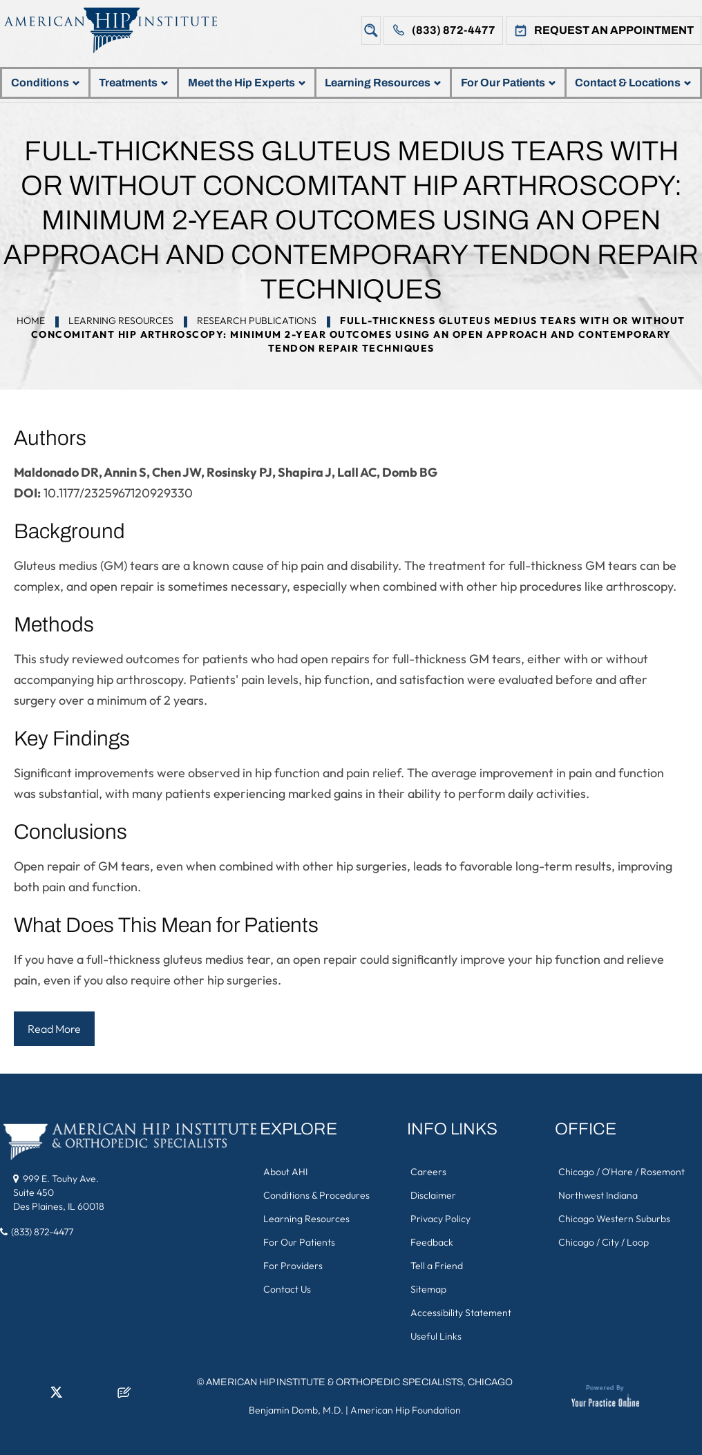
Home (31, 320)
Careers (428, 1172)
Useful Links (436, 1336)
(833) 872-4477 (453, 30)
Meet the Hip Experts (246, 82)
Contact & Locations (633, 82)
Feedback (431, 1242)
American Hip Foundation (405, 1410)
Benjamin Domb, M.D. (296, 1410)
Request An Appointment (614, 30)
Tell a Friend (436, 1265)
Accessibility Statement (460, 1312)
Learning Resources (383, 82)
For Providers (293, 1265)
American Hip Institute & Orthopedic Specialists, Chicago (359, 1382)
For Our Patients (508, 82)
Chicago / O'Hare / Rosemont (621, 1172)
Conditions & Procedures (316, 1195)
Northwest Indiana (598, 1195)
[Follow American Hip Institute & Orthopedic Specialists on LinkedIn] (33, 1396)
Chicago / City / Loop (603, 1242)
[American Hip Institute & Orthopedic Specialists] (120, 30)
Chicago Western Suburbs (614, 1218)
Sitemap (428, 1289)
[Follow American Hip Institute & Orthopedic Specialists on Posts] (124, 1396)
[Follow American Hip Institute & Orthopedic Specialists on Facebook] (10, 1396)
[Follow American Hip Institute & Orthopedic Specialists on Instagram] (78, 1396)
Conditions (45, 82)
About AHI (285, 1172)
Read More (54, 1029)
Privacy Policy (440, 1218)
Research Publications (256, 320)
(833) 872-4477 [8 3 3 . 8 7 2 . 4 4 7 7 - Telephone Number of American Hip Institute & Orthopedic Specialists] (42, 1232)
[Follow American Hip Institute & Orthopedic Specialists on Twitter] (56, 1396)
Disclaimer (433, 1195)
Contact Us (287, 1289)
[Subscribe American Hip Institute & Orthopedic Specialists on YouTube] (101, 1396)
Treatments (133, 82)
